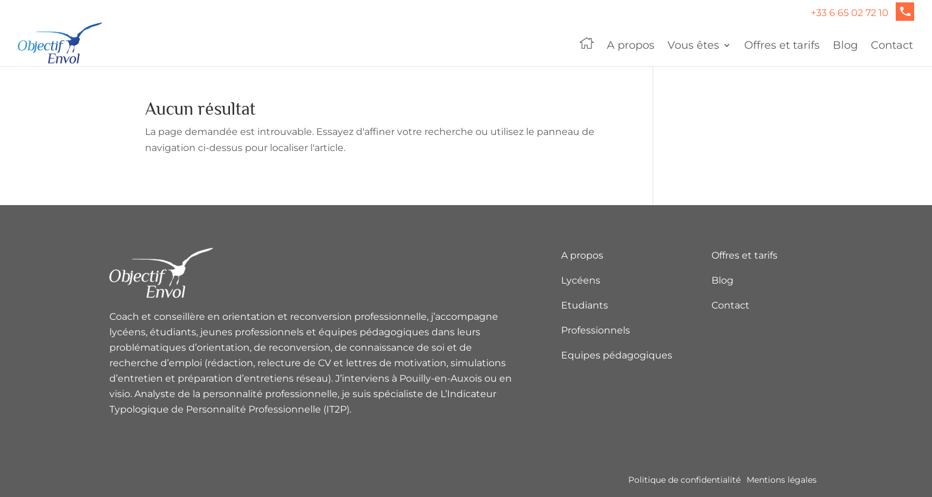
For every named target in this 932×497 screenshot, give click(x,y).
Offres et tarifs (782, 46)
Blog (845, 46)
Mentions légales (782, 479)
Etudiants (584, 305)
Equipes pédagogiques (616, 355)
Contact (892, 46)
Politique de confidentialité (684, 479)
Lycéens (580, 280)
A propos (630, 46)
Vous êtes (693, 46)
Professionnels (595, 330)
